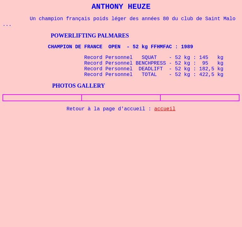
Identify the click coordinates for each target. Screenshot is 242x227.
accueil (165, 109)
